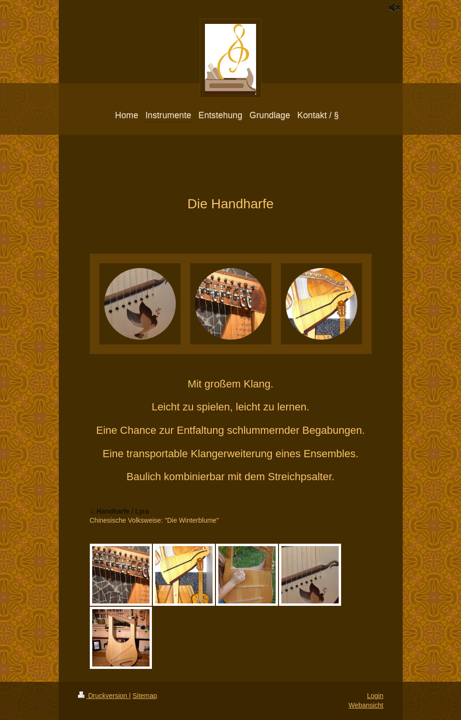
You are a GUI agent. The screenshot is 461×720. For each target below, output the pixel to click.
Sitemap (145, 695)
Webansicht (366, 705)
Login (375, 695)
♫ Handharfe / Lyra (119, 511)
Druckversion (103, 695)
